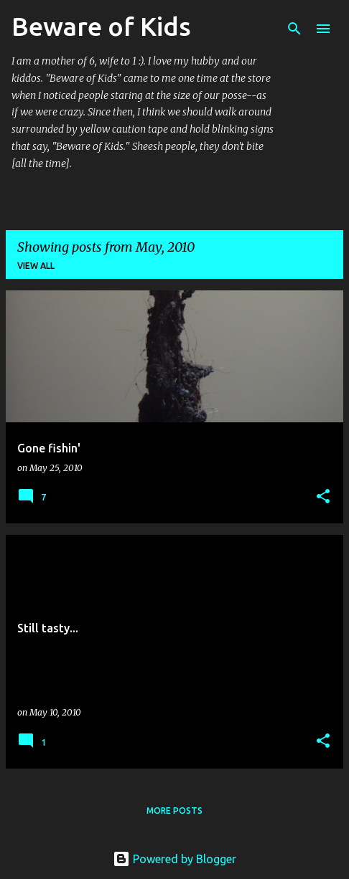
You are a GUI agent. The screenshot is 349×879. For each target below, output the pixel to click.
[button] (323, 497)
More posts (174, 810)
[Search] (294, 28)
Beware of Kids (101, 26)
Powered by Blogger (174, 858)
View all (36, 265)
